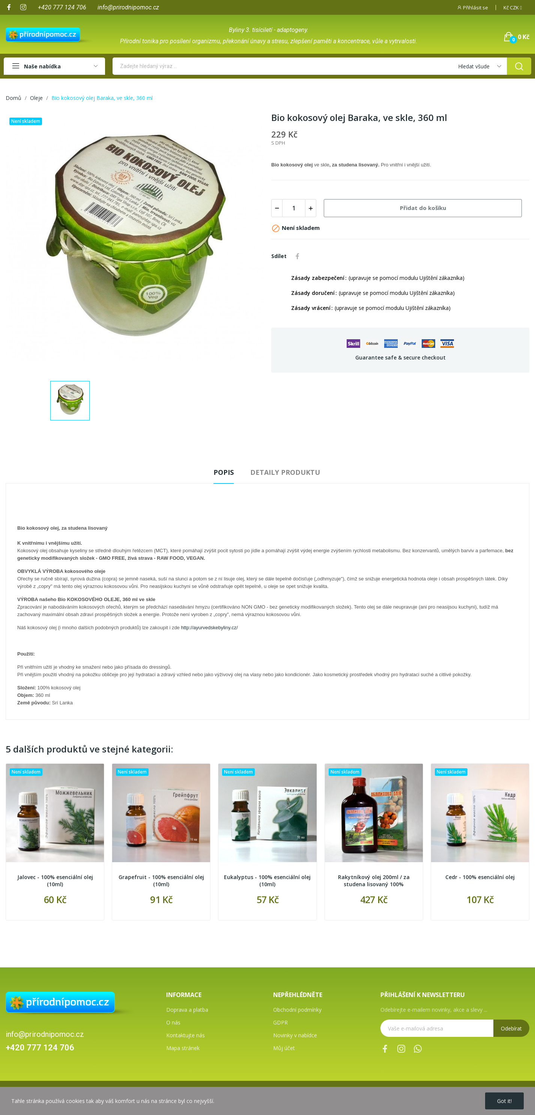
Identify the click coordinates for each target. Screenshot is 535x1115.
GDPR (280, 1022)
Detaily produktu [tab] (285, 472)
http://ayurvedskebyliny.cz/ (209, 627)
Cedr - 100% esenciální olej (480, 877)
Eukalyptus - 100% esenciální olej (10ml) (267, 880)
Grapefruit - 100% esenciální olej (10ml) (161, 880)
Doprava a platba (187, 1009)
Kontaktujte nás (185, 1035)
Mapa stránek (183, 1048)
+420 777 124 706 (40, 1047)
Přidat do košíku (423, 208)
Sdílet (297, 256)
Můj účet (284, 1048)
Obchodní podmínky (297, 1009)
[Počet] (294, 208)
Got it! (504, 1100)
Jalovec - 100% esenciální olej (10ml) (55, 880)
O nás (173, 1022)
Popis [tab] (223, 472)
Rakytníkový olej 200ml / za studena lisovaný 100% (374, 880)
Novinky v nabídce (295, 1035)
